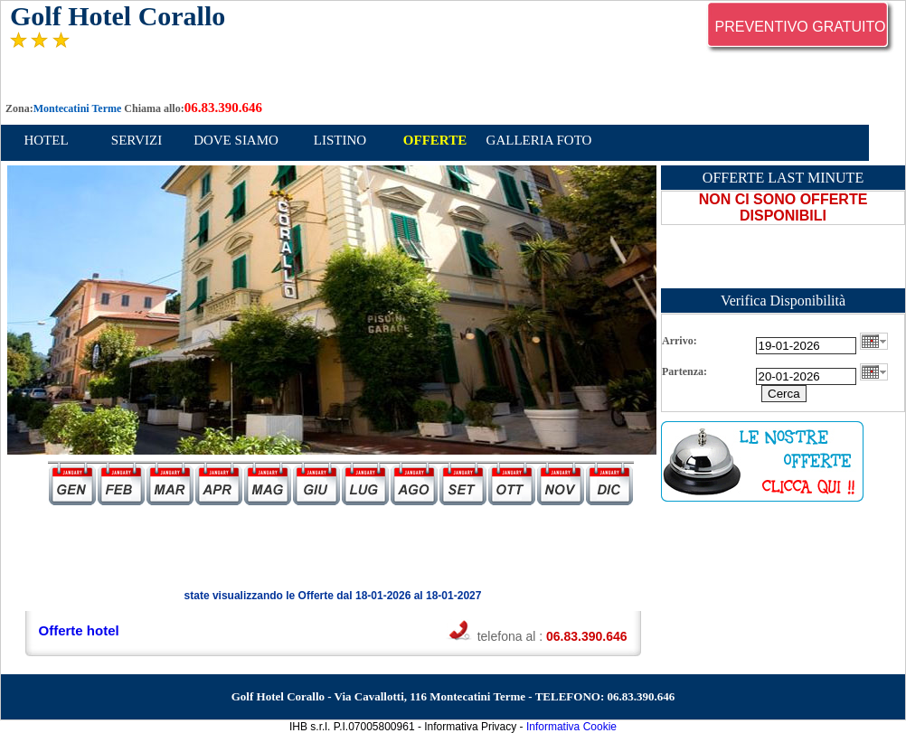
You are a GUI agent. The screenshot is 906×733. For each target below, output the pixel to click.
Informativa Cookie (571, 726)
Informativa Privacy (470, 726)
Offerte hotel (79, 630)
